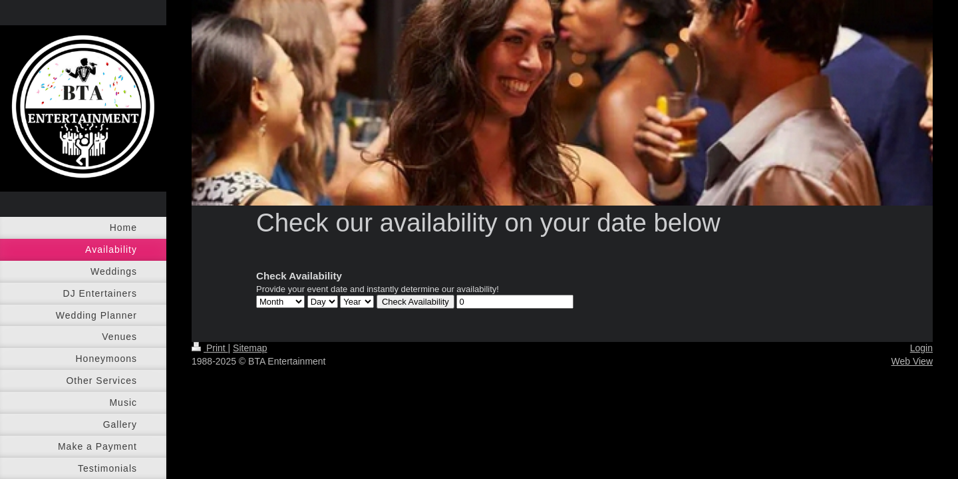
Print (210, 348)
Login (921, 348)
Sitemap (250, 348)
